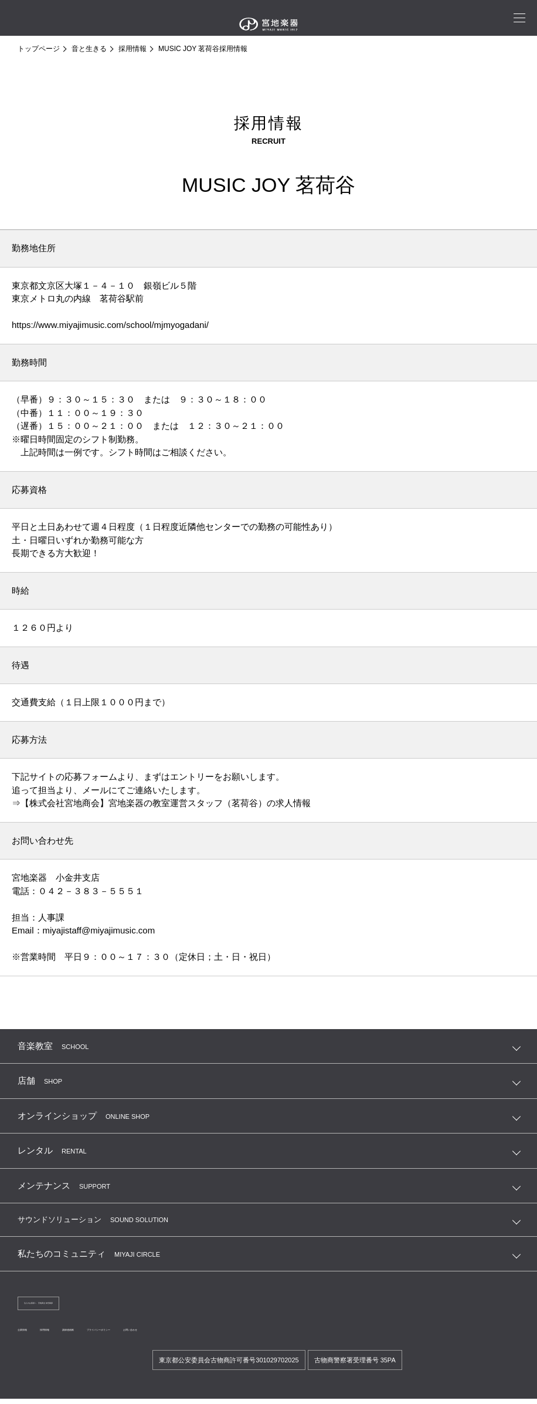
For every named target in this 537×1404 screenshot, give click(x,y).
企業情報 (32, 1333)
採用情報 (132, 49)
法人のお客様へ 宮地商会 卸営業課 (76, 1304)
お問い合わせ (252, 1333)
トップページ (39, 49)
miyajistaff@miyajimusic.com (99, 930)
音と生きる (89, 49)
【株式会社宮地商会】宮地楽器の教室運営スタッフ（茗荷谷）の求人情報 (166, 803)
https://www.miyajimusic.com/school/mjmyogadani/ (110, 325)
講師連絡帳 (117, 1333)
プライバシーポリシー (183, 1333)
